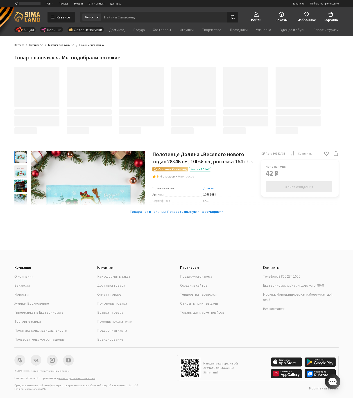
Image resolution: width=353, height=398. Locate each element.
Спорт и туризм (326, 29)
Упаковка (263, 29)
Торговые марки (27, 321)
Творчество (211, 29)
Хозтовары (162, 29)
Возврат (78, 3)
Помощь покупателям (114, 321)
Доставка (115, 3)
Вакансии (298, 3)
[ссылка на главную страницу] (27, 17)
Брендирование (110, 339)
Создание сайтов (194, 285)
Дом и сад (117, 29)
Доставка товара (111, 285)
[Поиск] (232, 17)
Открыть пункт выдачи (199, 303)
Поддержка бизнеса (196, 276)
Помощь (63, 3)
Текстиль (34, 45)
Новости (21, 294)
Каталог (19, 45)
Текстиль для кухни (59, 45)
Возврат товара (110, 312)
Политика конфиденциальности (40, 330)
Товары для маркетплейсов (202, 312)
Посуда (139, 29)
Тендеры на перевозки (198, 294)
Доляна (208, 188)
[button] (326, 154)
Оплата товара (109, 294)
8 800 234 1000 (289, 276)
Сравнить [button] (301, 153)
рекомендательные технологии (76, 378)
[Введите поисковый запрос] (164, 17)
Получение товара (112, 303)
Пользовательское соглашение (39, 339)
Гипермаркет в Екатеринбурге (38, 312)
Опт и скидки (96, 3)
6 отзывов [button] (167, 176)
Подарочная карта (112, 330)
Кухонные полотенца (91, 45)
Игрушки (186, 29)
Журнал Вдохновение (31, 303)
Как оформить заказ (113, 276)
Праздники (239, 29)
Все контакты (274, 308)
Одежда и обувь (292, 29)
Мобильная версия (324, 388)
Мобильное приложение (324, 3)
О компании (24, 276)
